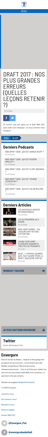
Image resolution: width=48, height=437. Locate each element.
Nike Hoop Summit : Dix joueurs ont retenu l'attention (29, 231)
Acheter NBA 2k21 (8, 415)
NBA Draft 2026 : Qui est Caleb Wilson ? (24, 189)
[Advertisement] (24, 55)
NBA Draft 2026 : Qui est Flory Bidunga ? (24, 170)
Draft (15, 138)
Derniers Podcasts (18, 146)
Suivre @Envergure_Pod (13, 345)
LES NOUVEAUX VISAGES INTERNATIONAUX (29, 210)
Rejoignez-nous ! (8, 404)
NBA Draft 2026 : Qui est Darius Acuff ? (24, 151)
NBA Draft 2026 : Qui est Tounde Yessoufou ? (21, 180)
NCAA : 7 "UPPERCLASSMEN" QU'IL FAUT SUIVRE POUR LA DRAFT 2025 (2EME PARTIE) (30, 256)
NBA (6, 138)
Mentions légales (8, 409)
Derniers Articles (17, 204)
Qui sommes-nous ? (9, 399)
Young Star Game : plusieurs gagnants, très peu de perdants (29, 243)
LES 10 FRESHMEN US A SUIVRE (28, 220)
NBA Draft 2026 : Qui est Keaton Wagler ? (21, 160)
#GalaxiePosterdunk (26, 382)
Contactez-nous (7, 394)
